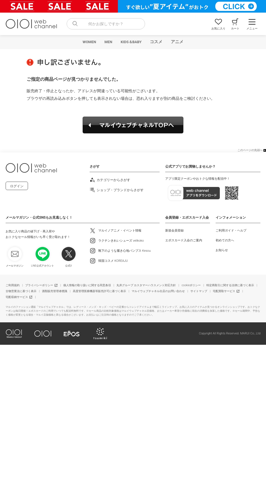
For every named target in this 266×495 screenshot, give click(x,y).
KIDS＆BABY (131, 42)
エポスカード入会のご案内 (183, 240)
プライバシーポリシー (39, 285)
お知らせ (222, 250)
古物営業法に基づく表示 (21, 291)
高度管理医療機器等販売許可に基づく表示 (99, 291)
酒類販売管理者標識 (54, 291)
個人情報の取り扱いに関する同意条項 (87, 285)
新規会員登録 (174, 230)
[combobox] (106, 23)
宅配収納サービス (17, 297)
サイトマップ (198, 291)
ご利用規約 (13, 285)
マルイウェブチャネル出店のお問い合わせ (158, 291)
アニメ (177, 41)
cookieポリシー (191, 285)
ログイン (17, 186)
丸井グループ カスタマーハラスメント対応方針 (146, 285)
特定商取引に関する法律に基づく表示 (230, 285)
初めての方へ (225, 240)
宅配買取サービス (224, 291)
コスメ (156, 41)
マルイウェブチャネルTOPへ (133, 125)
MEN (108, 42)
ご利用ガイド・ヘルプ (231, 230)
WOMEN (89, 42)
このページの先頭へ (250, 150)
